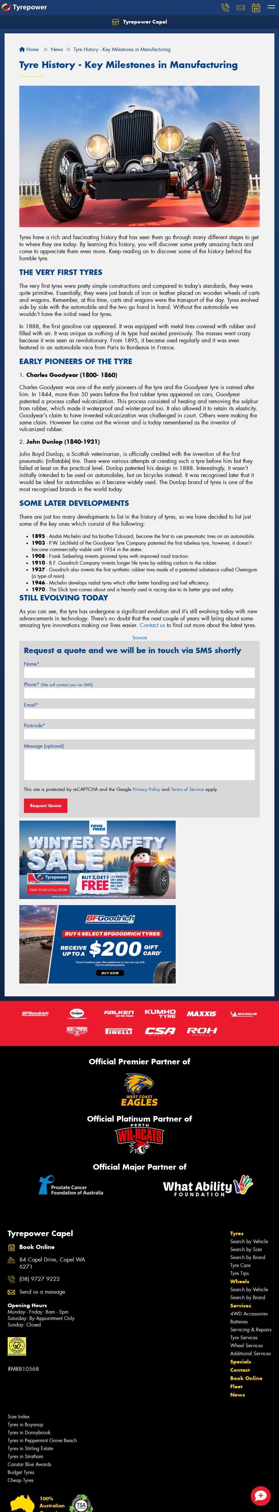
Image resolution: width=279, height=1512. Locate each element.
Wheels (239, 1177)
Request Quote (45, 805)
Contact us (152, 625)
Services (240, 1201)
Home (29, 49)
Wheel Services (246, 1242)
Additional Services (250, 1250)
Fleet (236, 1282)
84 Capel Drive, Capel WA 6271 (52, 1160)
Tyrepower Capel (139, 22)
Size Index (18, 1313)
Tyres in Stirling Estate (30, 1344)
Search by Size (246, 1145)
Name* (32, 664)
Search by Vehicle (249, 1137)
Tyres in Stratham (25, 1352)
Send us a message (42, 1188)
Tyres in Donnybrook (29, 1329)
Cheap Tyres (20, 1376)
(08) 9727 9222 (39, 1175)
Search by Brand (247, 1153)
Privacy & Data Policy (43, 1501)
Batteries (239, 1218)
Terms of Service (187, 789)
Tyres (236, 1129)
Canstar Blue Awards (29, 1360)
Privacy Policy (146, 789)
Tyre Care (240, 1161)
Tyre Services (244, 1234)
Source (139, 637)
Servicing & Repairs (250, 1226)
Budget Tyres (21, 1368)
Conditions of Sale (81, 1501)
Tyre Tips (239, 1169)
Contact (240, 1266)
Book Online (246, 1274)
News (237, 1291)
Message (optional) (44, 746)
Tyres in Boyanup (25, 1321)
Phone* (58, 684)
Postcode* (34, 725)
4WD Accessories (249, 1210)
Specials (240, 1257)
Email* (31, 705)
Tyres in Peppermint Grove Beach (42, 1336)
